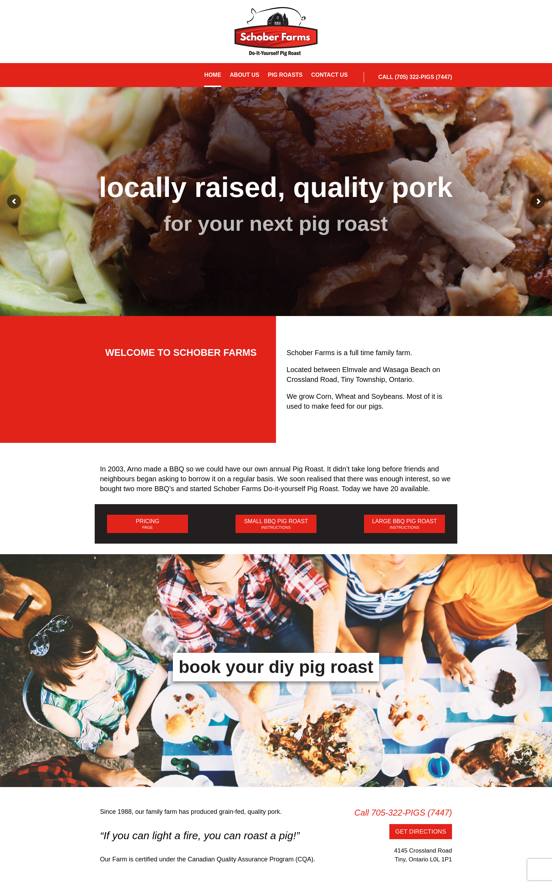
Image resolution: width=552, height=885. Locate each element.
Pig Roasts (285, 75)
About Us (244, 75)
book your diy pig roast (276, 667)
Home (212, 75)
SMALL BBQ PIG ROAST (276, 524)
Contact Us (329, 75)
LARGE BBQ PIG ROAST (404, 524)
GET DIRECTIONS (420, 831)
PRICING (147, 524)
